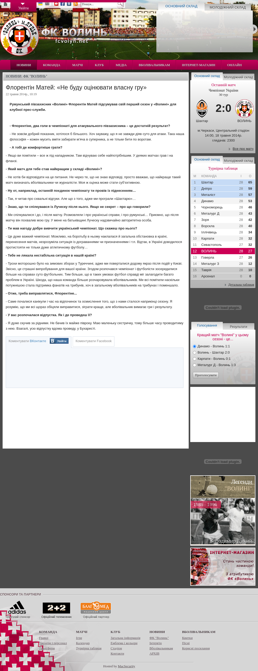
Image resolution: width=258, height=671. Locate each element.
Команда (51, 65)
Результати (238, 327)
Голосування (207, 325)
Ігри (79, 638)
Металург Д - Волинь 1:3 (217, 365)
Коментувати (27, 341)
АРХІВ (154, 653)
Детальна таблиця (241, 284)
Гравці (43, 638)
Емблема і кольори (123, 643)
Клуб (99, 65)
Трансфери (47, 648)
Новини (23, 65)
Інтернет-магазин (198, 65)
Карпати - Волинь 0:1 (214, 359)
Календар (83, 643)
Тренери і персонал (53, 643)
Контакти (117, 653)
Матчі (77, 65)
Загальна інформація (125, 638)
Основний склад (181, 6)
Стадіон (116, 648)
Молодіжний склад (228, 7)
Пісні (186, 643)
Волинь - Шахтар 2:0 (214, 352)
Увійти (61, 341)
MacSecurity (126, 666)
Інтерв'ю (156, 643)
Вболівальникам (154, 65)
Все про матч (243, 149)
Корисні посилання (196, 648)
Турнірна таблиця (89, 648)
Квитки (187, 638)
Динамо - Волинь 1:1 (214, 346)
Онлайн (234, 65)
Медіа (121, 65)
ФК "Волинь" (159, 638)
